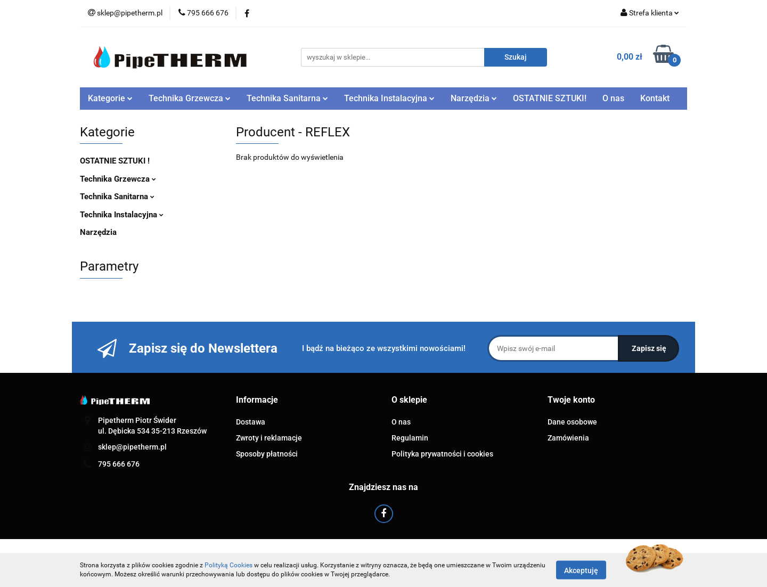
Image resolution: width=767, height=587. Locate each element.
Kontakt (655, 98)
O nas (613, 98)
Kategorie (110, 98)
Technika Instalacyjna (389, 98)
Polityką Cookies (228, 565)
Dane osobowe (572, 422)
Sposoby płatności (267, 454)
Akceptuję (581, 570)
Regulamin (409, 438)
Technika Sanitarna (287, 98)
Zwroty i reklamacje (269, 438)
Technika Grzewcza (190, 98)
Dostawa (250, 422)
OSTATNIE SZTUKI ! (115, 161)
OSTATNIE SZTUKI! (549, 98)
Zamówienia (568, 438)
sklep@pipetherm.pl (132, 447)
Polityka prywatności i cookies (442, 454)
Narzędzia (474, 98)
